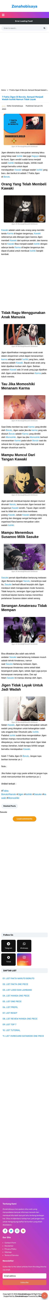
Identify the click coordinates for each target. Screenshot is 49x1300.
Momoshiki (11, 437)
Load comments (24, 819)
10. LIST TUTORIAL (11, 1030)
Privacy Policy (10, 1249)
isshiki (28, 794)
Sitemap (8, 1252)
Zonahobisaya (21, 1296)
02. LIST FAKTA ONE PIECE (15, 984)
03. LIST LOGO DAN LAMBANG (17, 990)
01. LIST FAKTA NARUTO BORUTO (18, 978)
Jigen (21, 794)
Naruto (12, 504)
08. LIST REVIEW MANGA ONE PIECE (20, 1018)
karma (4, 359)
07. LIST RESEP (10, 1013)
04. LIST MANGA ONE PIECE (16, 995)
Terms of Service (12, 1255)
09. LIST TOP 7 (9, 1024)
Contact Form (10, 1243)
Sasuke (4, 578)
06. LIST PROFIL (10, 1007)
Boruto (7, 177)
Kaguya (35, 156)
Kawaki (18, 170)
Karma (10, 233)
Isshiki (19, 156)
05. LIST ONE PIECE (12, 1001)
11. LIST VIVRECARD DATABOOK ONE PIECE (23, 1036)
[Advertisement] (24, 59)
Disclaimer (9, 1246)
